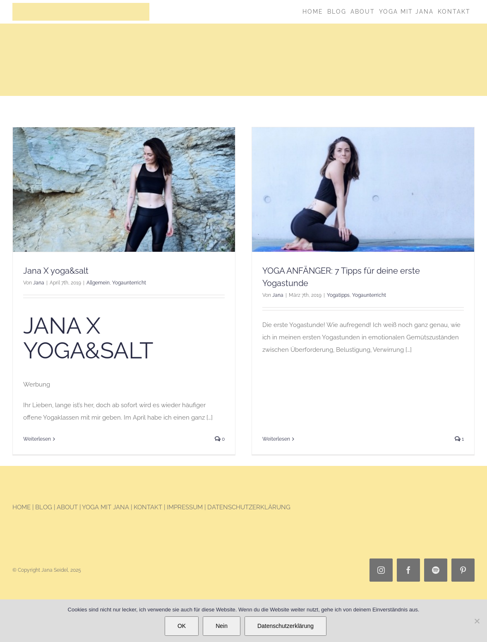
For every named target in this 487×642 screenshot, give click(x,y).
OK (182, 626)
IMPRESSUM (185, 510)
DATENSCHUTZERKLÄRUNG (248, 510)
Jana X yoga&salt (56, 271)
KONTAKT (148, 510)
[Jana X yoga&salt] (124, 189)
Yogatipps (332, 295)
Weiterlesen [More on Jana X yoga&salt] (37, 439)
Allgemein (98, 283)
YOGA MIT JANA (105, 510)
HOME (21, 510)
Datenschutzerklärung (285, 626)
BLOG (44, 510)
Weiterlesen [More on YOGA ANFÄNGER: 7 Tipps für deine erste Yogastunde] (270, 372)
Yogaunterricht (129, 283)
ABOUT (67, 510)
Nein (222, 626)
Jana (38, 283)
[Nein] (477, 621)
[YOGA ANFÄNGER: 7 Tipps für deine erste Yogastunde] (357, 189)
